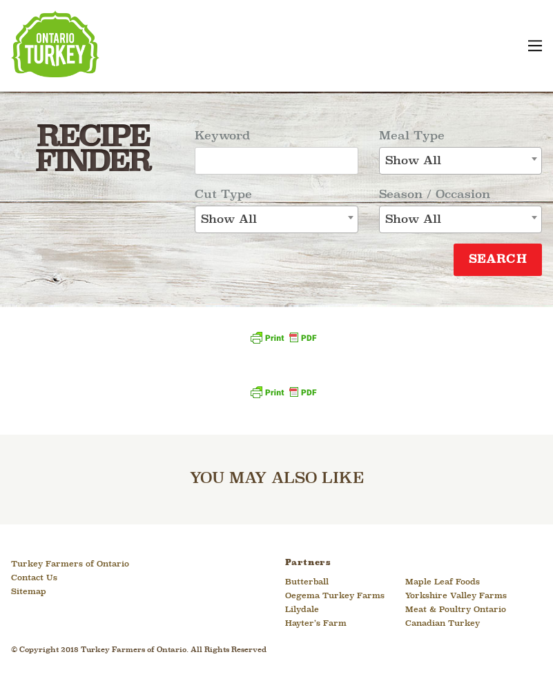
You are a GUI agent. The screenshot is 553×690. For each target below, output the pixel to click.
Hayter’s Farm (316, 624)
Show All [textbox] (229, 219)
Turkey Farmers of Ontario (70, 564)
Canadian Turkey (442, 624)
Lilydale (302, 610)
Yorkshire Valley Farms (456, 596)
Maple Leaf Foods (442, 582)
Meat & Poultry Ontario (455, 610)
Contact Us (34, 578)
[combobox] (276, 219)
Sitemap (28, 592)
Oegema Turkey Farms (335, 596)
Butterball (307, 582)
